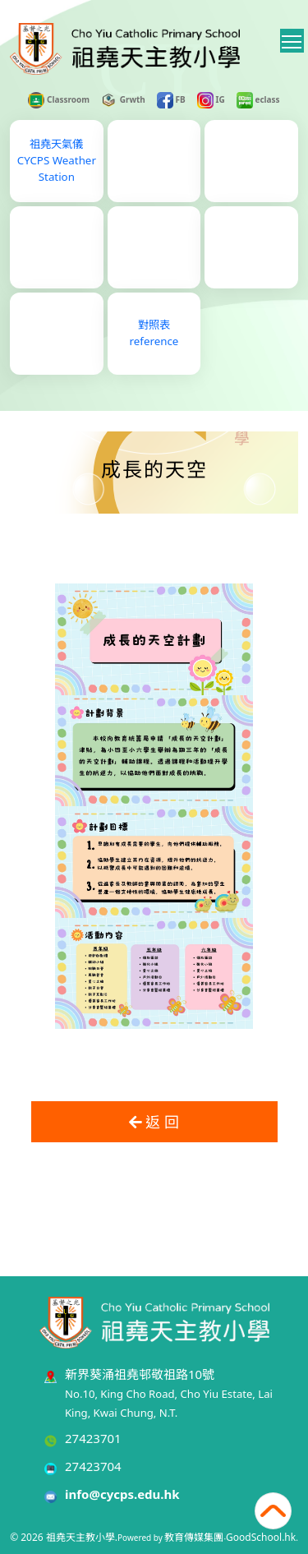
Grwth (123, 99)
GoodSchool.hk (261, 1537)
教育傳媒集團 (193, 1537)
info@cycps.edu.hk (122, 1494)
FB (171, 99)
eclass (258, 99)
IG (211, 99)
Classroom (59, 99)
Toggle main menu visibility (293, 39)
